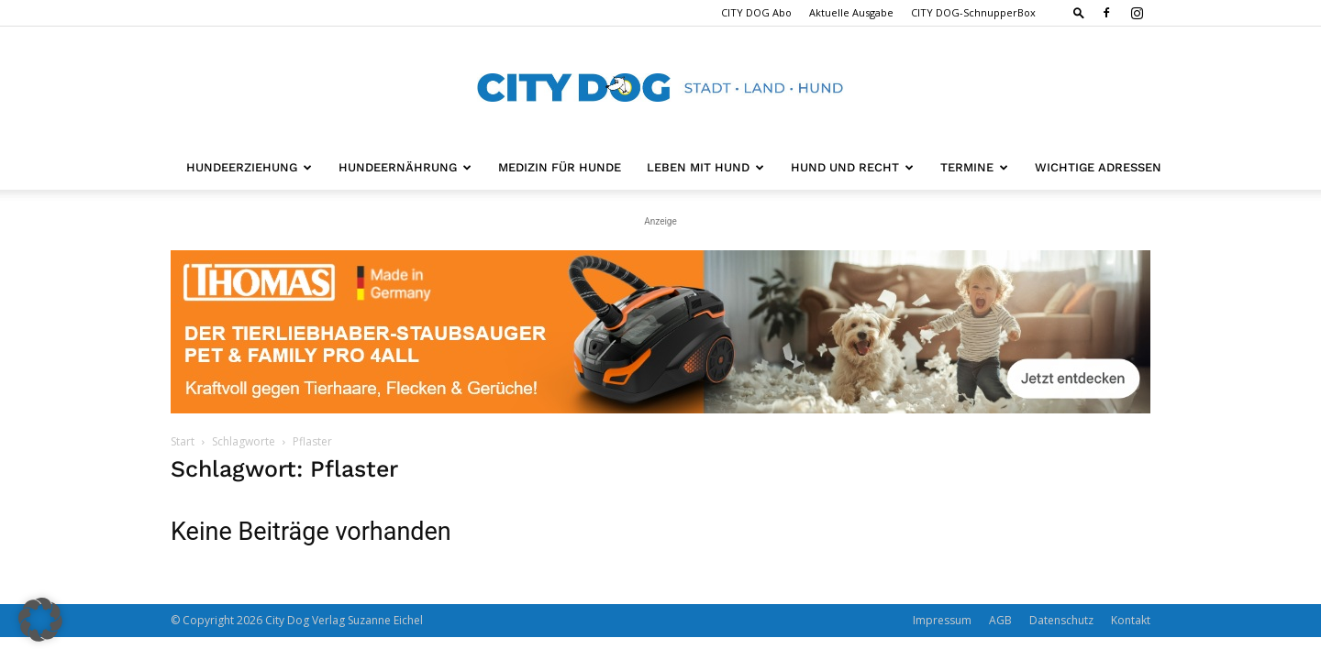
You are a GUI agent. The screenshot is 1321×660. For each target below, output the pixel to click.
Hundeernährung (405, 167)
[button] (1079, 12)
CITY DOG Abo (756, 12)
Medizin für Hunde (559, 167)
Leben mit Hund (705, 167)
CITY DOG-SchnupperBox (973, 12)
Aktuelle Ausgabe (851, 12)
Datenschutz (1061, 620)
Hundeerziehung (249, 167)
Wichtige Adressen (1098, 167)
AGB (1000, 620)
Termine (974, 167)
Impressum (942, 620)
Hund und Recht (852, 167)
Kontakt (1130, 620)
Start (182, 441)
